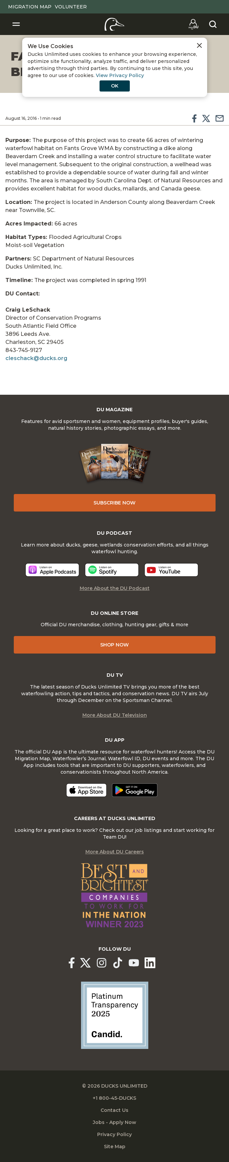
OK (114, 86)
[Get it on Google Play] (134, 790)
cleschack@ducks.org (36, 358)
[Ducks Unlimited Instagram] (101, 962)
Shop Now (114, 645)
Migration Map (29, 6)
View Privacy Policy (120, 75)
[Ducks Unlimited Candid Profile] (114, 1015)
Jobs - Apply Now (114, 1122)
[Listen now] (52, 570)
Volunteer (71, 6)
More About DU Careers (114, 852)
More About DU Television (114, 715)
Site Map (114, 1146)
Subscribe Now (114, 503)
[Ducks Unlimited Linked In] (150, 962)
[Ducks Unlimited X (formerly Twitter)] (85, 962)
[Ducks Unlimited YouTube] (133, 962)
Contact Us (114, 1110)
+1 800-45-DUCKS (114, 1098)
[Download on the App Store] (86, 790)
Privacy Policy (114, 1134)
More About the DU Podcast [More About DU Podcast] (115, 588)
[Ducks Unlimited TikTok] (117, 962)
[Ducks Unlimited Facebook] (72, 962)
